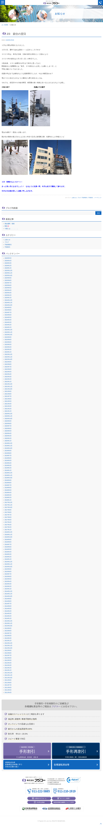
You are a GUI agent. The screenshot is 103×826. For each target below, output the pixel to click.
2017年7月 (8, 515)
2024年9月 (8, 307)
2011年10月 (8, 677)
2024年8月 (8, 310)
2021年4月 (8, 404)
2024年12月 (8, 300)
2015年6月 (8, 576)
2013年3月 (8, 638)
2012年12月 (8, 643)
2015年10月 (8, 566)
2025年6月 (8, 285)
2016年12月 (8, 532)
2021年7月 (8, 396)
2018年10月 (8, 478)
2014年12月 (8, 591)
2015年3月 (8, 584)
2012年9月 (8, 650)
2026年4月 (8, 260)
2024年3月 (8, 322)
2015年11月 (8, 564)
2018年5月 (8, 490)
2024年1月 (8, 327)
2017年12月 (8, 502)
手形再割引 (85, 197)
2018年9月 (8, 480)
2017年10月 (8, 507)
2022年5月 (8, 371)
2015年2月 (8, 586)
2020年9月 (8, 421)
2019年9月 (8, 450)
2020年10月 (8, 418)
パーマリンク (97, 197)
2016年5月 (8, 549)
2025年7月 (8, 283)
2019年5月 (8, 460)
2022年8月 (8, 364)
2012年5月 (8, 660)
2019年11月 (8, 445)
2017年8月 (8, 512)
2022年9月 (8, 362)
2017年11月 (8, 505)
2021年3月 (8, 406)
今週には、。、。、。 (12, 228)
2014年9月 (8, 598)
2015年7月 (8, 574)
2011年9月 (8, 680)
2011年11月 (8, 675)
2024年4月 (8, 320)
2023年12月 (8, 329)
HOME (6, 25)
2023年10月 (8, 334)
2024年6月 (8, 315)
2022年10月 (8, 359)
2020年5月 (8, 431)
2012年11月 (8, 645)
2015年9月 (8, 569)
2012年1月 (8, 670)
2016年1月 (8, 559)
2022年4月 (8, 374)
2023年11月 (8, 332)
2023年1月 (8, 352)
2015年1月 (8, 589)
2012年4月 (8, 663)
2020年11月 (8, 416)
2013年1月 (8, 640)
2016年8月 (8, 542)
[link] (74, 780)
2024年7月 (8, 312)
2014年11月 (8, 594)
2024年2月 (8, 325)
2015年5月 (8, 579)
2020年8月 (8, 423)
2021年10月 (8, 389)
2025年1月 (8, 297)
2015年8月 (8, 571)
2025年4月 (8, 290)
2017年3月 (8, 524)
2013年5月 (8, 635)
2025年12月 (8, 270)
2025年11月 (8, 273)
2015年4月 (8, 581)
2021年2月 (8, 408)
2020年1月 (8, 441)
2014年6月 (8, 606)
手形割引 (90, 197)
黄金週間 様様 (9, 223)
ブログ (79, 197)
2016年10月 (8, 537)
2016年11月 (8, 534)
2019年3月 (8, 465)
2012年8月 (8, 653)
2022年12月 (8, 354)
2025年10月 (8, 275)
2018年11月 (8, 475)
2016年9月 (8, 539)
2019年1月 (8, 470)
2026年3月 (8, 263)
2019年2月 (8, 468)
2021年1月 (8, 411)
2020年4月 (8, 433)
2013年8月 (8, 630)
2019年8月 (8, 453)
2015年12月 (8, 561)
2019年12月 (8, 443)
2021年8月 (8, 394)
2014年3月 (8, 613)
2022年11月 (8, 357)
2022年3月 (8, 376)
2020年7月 (8, 426)
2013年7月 (8, 633)
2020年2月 (8, 438)
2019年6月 (8, 458)
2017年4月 (8, 522)
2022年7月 (8, 367)
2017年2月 (8, 527)
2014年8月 (8, 601)
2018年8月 (8, 482)
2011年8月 (8, 682)
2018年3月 (8, 495)
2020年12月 (8, 413)
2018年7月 (8, 485)
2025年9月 (8, 278)
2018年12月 (8, 473)
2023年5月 (8, 344)
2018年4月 (8, 492)
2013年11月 (8, 623)
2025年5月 (8, 288)
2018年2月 (8, 497)
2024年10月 (8, 305)
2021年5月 (8, 401)
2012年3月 (8, 665)
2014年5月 (8, 608)
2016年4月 (8, 552)
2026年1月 (8, 268)
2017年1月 (8, 529)
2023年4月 (8, 347)
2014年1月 (8, 618)
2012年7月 (8, 655)
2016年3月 (8, 554)
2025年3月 (8, 292)
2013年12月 (8, 621)
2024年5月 (8, 317)
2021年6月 (8, 399)
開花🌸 (7, 226)
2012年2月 (8, 668)
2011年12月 (8, 673)
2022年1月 (8, 381)
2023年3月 (8, 349)
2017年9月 (8, 510)
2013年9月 (8, 628)
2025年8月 (8, 280)
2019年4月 (8, 463)
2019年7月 (8, 455)
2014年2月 (8, 616)
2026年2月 (8, 265)
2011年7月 (8, 685)
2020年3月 (8, 436)
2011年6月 (8, 687)
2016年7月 (8, 544)
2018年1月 (8, 500)
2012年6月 (8, 658)
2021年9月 (8, 391)
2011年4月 (8, 692)
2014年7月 (8, 603)
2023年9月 (8, 337)
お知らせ (74, 197)
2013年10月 (8, 626)
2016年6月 (8, 547)
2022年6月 (8, 369)
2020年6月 (8, 428)
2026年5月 (8, 258)
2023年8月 (8, 339)
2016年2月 (8, 557)
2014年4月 (8, 611)
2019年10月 (8, 448)
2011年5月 (8, 690)
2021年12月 (8, 384)
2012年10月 (8, 648)
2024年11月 (8, 302)
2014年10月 (8, 596)
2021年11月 (8, 386)
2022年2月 (8, 379)
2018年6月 (8, 487)
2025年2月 (8, 295)
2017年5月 (8, 520)
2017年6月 (8, 517)
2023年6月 (8, 342)
